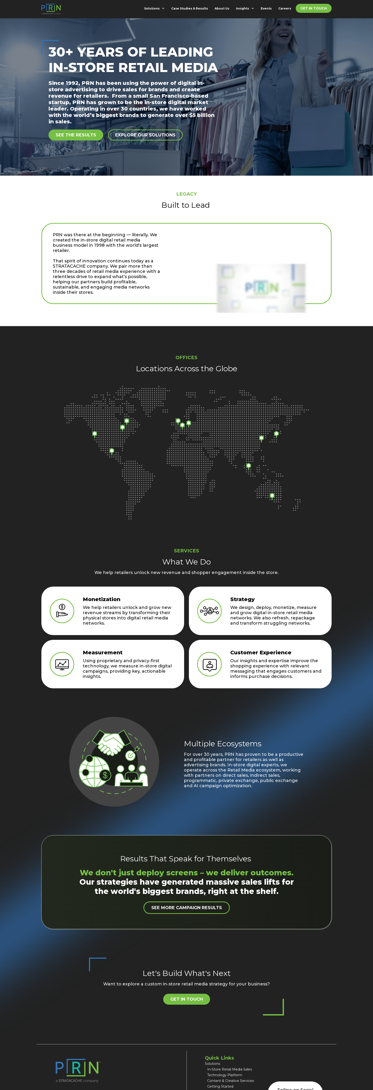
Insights (242, 8)
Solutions (152, 8)
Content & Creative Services (230, 1081)
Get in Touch (313, 8)
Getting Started (220, 1086)
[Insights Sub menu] (253, 8)
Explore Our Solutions (145, 135)
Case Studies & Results (189, 8)
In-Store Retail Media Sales (230, 1069)
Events (266, 8)
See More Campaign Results (186, 907)
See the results (76, 135)
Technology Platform (224, 1075)
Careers (284, 8)
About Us (222, 8)
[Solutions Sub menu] (164, 8)
